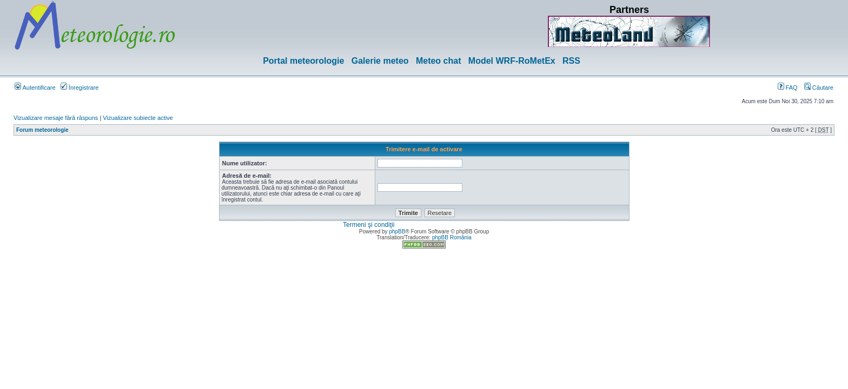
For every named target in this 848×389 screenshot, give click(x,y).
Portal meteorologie (303, 60)
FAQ (788, 87)
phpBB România (452, 237)
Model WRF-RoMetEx (511, 60)
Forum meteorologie (42, 130)
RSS (571, 60)
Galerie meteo (380, 60)
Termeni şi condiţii (368, 225)
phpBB (397, 231)
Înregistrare (80, 87)
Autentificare (35, 87)
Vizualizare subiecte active (138, 118)
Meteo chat (438, 60)
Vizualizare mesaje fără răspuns (56, 118)
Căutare (818, 87)
